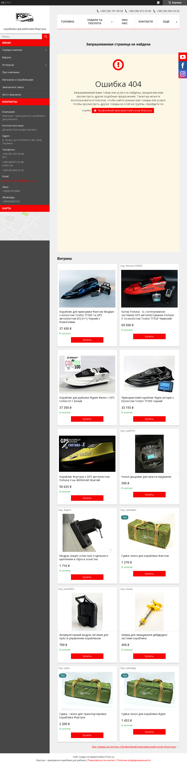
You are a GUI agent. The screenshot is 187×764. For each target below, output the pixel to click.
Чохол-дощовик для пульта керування (146, 476)
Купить (87, 340)
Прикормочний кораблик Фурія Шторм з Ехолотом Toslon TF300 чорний (147, 399)
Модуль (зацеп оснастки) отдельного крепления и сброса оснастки (83, 557)
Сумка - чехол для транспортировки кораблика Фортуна (82, 715)
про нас (125, 22)
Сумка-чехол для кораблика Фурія (143, 714)
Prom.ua (110, 757)
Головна (67, 21)
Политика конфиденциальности (134, 760)
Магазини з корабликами (17, 79)
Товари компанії (12, 50)
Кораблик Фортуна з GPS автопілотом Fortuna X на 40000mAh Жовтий (84, 478)
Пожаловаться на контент (101, 760)
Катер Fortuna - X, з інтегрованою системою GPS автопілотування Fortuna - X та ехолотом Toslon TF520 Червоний (148, 315)
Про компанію (10, 72)
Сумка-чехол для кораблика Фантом (145, 556)
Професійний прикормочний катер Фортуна (125, 110)
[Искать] (46, 36)
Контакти (146, 21)
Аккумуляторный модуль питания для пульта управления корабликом (83, 636)
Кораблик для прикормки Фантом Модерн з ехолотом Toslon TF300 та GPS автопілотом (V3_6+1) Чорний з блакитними (86, 317)
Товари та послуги (94, 22)
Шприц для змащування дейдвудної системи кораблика (144, 636)
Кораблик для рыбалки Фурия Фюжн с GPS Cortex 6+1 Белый (86, 399)
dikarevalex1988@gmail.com (18, 180)
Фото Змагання (11, 94)
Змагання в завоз (13, 87)
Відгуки (6, 57)
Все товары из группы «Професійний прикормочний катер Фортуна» (134, 746)
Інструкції (8, 64)
